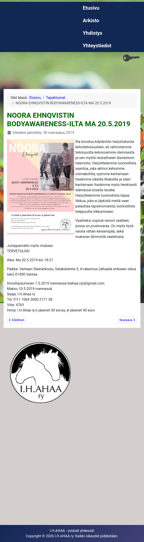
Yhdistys (92, 33)
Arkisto (91, 20)
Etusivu (91, 8)
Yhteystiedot (97, 45)
